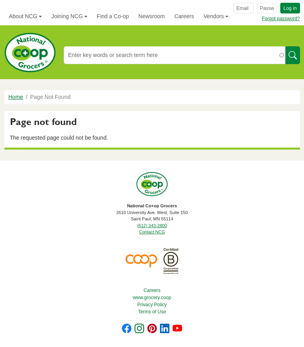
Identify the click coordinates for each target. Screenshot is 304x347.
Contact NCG (152, 231)
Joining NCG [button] (67, 16)
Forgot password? (281, 18)
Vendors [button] (213, 16)
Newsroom (152, 16)
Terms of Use (152, 312)
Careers (184, 16)
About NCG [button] (23, 16)
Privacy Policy (152, 304)
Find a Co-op (113, 16)
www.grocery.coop (152, 297)
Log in (289, 8)
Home (15, 97)
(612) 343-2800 (152, 225)
